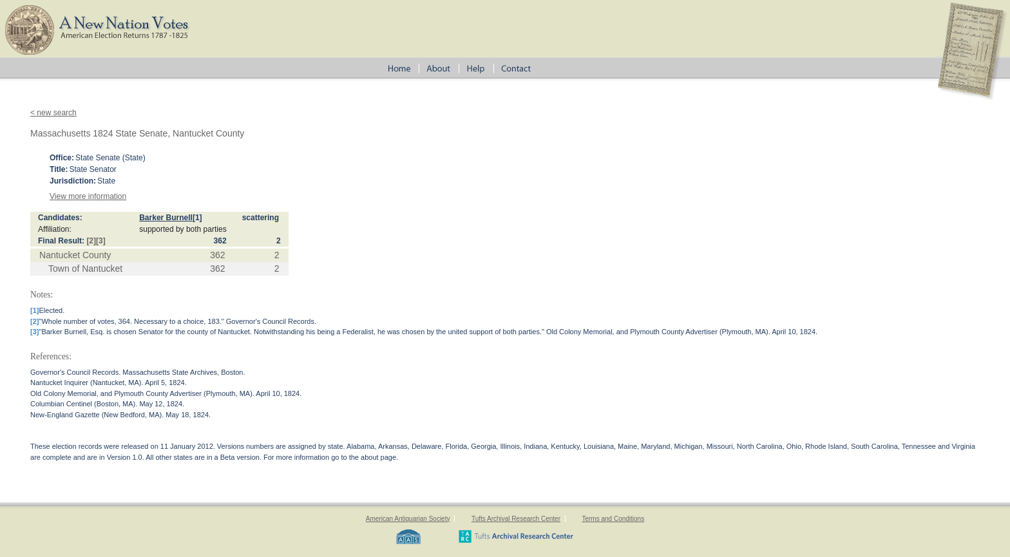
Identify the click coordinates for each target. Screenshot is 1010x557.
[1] (197, 217)
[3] (101, 240)
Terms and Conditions (613, 518)
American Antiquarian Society (408, 518)
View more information (88, 196)
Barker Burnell (166, 217)
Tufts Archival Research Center (516, 518)
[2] (91, 240)
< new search (53, 112)
